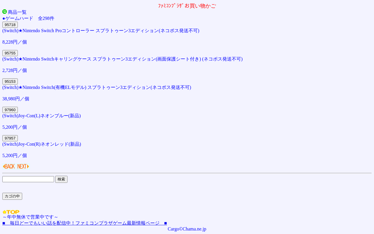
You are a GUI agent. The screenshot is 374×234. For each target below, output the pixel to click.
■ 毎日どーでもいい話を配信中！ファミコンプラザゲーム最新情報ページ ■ (84, 223)
